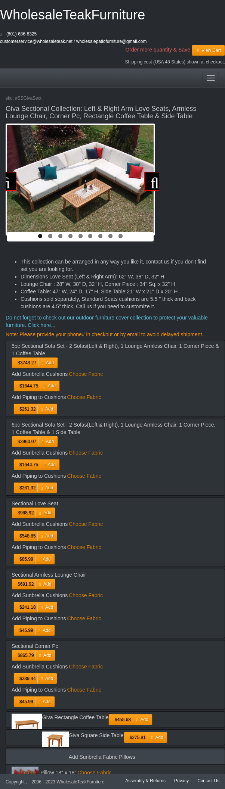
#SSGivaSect (28, 98)
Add (35, 362)
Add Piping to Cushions (39, 397)
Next (151, 181)
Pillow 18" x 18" (58, 773)
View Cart (208, 50)
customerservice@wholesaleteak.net (36, 41)
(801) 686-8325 (21, 34)
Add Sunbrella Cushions (40, 374)
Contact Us (208, 780)
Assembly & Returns (145, 780)
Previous (8, 181)
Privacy (181, 780)
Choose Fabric (86, 374)
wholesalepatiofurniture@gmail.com (111, 41)
